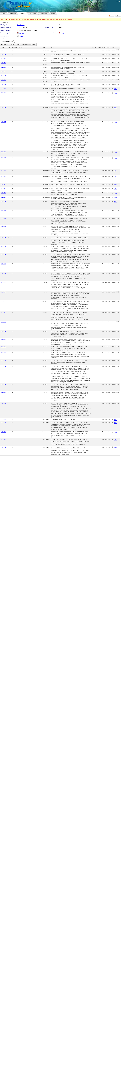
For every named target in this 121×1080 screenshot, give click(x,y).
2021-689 (3, 67)
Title (52, 47)
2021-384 (3, 246)
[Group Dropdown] (12, 44)
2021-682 (3, 331)
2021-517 (3, 50)
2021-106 (3, 193)
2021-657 (3, 447)
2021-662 (3, 226)
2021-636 (3, 422)
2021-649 (3, 432)
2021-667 (3, 366)
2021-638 (3, 170)
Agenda (21, 33)
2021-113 (3, 184)
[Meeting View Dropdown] (29, 44)
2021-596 (3, 75)
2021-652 (3, 176)
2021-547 (3, 339)
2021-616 (3, 347)
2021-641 (3, 237)
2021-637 (3, 158)
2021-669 (3, 292)
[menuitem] (4, 44)
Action (94, 47)
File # (2, 47)
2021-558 (3, 58)
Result (99, 47)
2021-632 (3, 88)
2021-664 (3, 218)
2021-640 (3, 419)
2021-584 (3, 80)
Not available (106, 50)
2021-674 (3, 301)
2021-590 (3, 63)
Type (44, 47)
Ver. (9, 47)
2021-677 (3, 439)
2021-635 (3, 273)
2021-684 (3, 211)
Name (20, 47)
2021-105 (3, 197)
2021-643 (3, 152)
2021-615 (3, 312)
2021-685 (3, 392)
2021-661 (3, 322)
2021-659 (3, 403)
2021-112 (3, 188)
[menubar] (18, 44)
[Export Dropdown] (18, 44)
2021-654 (3, 360)
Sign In (118, 1)
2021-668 (3, 282)
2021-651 (3, 93)
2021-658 (3, 384)
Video (21, 36)
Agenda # (14, 47)
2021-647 (3, 353)
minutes (63, 33)
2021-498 (3, 264)
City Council (21, 25)
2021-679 (3, 122)
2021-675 (3, 71)
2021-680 (3, 84)
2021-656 (3, 201)
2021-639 (3, 54)
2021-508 (3, 254)
